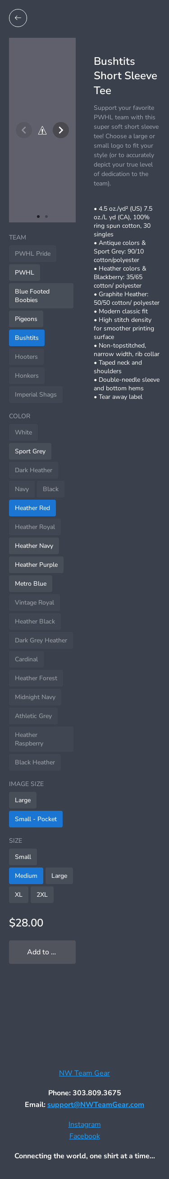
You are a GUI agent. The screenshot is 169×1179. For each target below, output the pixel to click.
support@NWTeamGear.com (95, 1105)
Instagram (85, 1124)
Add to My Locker (51, 952)
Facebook (84, 1136)
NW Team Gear (84, 1073)
